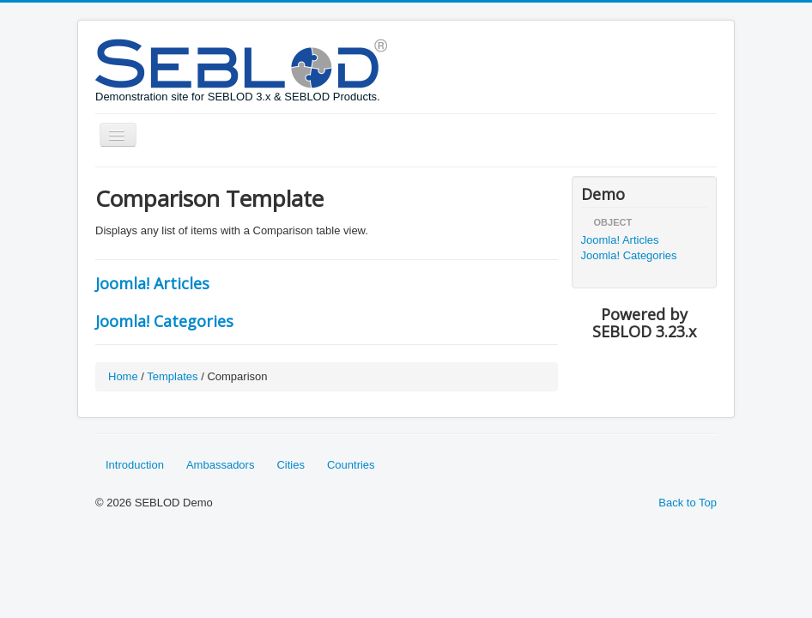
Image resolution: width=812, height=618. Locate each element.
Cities (290, 464)
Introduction (135, 464)
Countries (351, 464)
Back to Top (687, 502)
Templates (172, 376)
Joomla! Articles (152, 283)
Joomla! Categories (164, 321)
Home (123, 376)
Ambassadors (220, 464)
